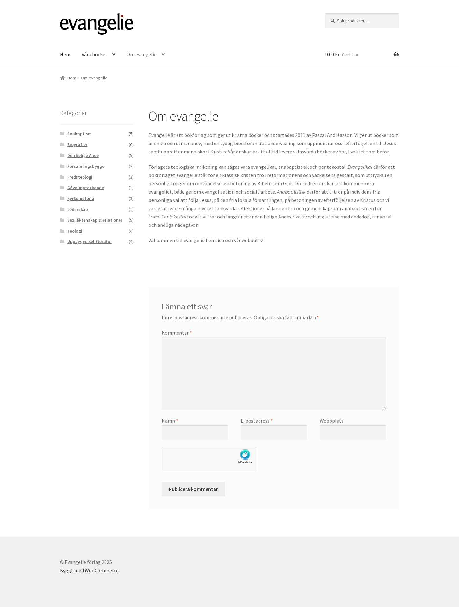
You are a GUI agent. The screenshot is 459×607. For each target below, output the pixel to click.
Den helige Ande (83, 155)
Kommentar (177, 332)
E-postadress (257, 421)
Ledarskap (77, 209)
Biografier (77, 144)
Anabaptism (79, 134)
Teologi (74, 231)
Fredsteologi (79, 177)
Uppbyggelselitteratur (89, 241)
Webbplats (332, 421)
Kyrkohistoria (80, 198)
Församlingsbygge (85, 166)
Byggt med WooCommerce (89, 570)
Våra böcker (94, 54)
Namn (170, 421)
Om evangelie (142, 54)
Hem (65, 54)
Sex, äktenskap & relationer (94, 220)
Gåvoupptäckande (85, 187)
